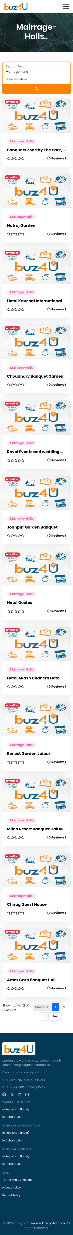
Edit (46, 38)
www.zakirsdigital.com (47, 1223)
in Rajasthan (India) (15, 1109)
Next (55, 1016)
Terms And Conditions (17, 1180)
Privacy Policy (11, 1187)
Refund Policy (11, 1195)
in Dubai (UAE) (12, 1117)
